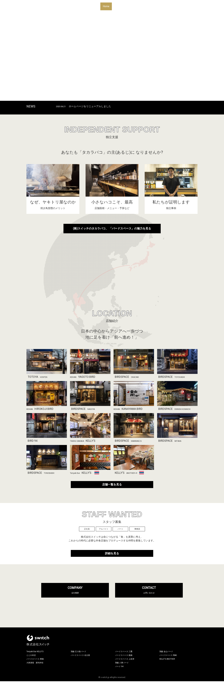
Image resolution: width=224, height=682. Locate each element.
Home (106, 6)
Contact (175, 6)
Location (130, 6)
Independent (147, 6)
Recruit (162, 6)
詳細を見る (112, 554)
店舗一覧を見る (112, 485)
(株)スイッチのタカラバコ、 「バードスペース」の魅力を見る (112, 229)
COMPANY (75, 591)
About (117, 6)
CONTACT (149, 591)
